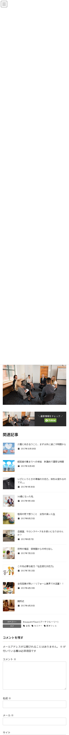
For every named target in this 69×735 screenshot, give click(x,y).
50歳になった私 (25, 496)
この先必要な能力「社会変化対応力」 (36, 566)
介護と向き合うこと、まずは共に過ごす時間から (41, 444)
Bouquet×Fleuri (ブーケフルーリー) (40, 621)
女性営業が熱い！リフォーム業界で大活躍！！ (40, 583)
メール (8, 719)
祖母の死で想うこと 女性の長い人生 (36, 514)
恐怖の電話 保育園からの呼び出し (35, 549)
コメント (9, 659)
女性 (28, 626)
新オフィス (52, 626)
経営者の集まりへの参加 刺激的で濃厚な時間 (40, 461)
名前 (7, 702)
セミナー (38, 626)
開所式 (20, 601)
